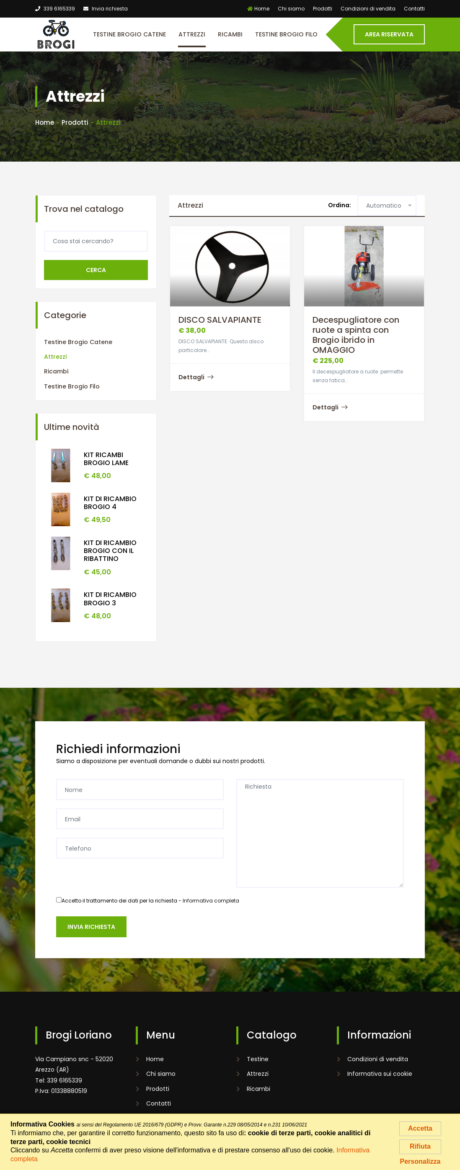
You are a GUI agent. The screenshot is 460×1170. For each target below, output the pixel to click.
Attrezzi (191, 34)
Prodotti (322, 8)
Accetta (420, 1128)
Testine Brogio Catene (129, 34)
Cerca (96, 270)
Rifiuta (420, 1146)
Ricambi (230, 34)
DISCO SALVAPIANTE (219, 320)
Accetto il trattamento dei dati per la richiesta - (147, 900)
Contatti (414, 8)
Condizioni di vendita (368, 8)
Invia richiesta (105, 8)
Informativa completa (211, 900)
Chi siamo (291, 8)
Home (258, 8)
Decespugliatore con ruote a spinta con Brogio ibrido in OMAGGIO (356, 335)
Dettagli (195, 377)
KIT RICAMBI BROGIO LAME (106, 459)
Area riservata (389, 34)
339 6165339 (55, 8)
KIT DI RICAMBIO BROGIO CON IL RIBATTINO (110, 550)
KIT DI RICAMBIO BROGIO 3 (110, 598)
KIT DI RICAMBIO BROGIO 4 (110, 503)
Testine (258, 1059)
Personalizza (420, 1161)
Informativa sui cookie (379, 1074)
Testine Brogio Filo (286, 34)
